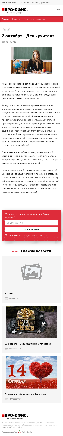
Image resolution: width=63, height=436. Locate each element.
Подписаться (31, 229)
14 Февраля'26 (13, 399)
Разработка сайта (9, 432)
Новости (16, 19)
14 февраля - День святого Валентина (25, 394)
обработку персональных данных (33, 236)
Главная (5, 19)
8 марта (9, 293)
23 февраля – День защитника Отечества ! (28, 344)
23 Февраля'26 (13, 349)
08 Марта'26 (12, 298)
